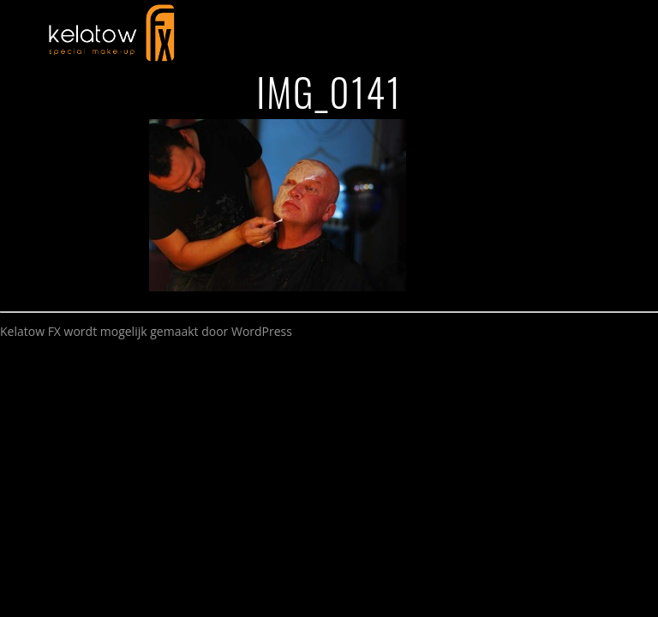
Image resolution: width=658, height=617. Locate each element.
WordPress (261, 331)
